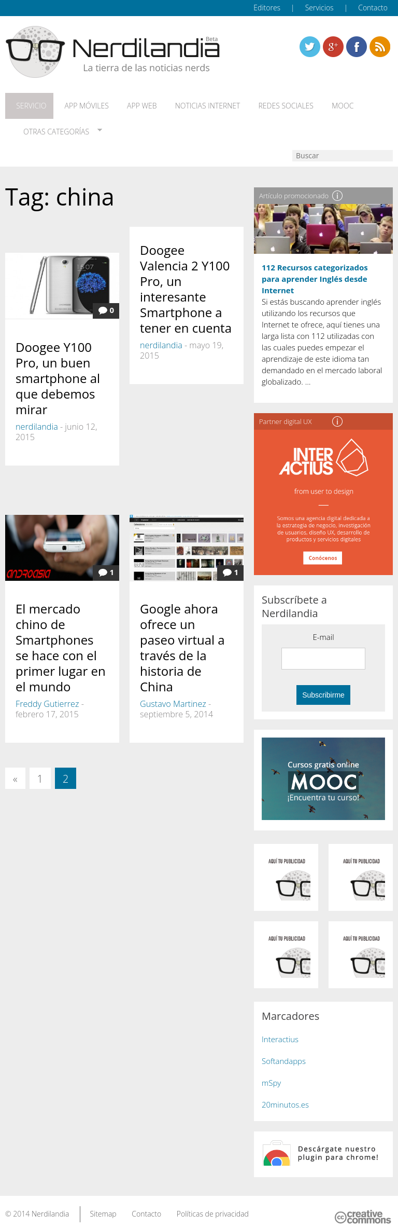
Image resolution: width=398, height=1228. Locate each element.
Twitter (310, 46)
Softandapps (284, 1053)
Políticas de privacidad (213, 1206)
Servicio (27, 104)
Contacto (373, 7)
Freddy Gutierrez (47, 696)
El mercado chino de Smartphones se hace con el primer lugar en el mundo (61, 640)
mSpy (271, 1075)
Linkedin (379, 46)
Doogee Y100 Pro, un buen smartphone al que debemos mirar (58, 370)
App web (131, 104)
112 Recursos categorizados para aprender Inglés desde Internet (315, 271)
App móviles (79, 104)
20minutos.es (285, 1096)
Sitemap (103, 1206)
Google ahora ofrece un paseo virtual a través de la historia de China (182, 640)
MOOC (320, 104)
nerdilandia (37, 419)
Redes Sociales (267, 104)
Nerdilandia (50, 1206)
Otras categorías (51, 126)
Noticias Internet (192, 104)
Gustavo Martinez (173, 696)
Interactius (280, 1031)
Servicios (319, 7)
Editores (266, 7)
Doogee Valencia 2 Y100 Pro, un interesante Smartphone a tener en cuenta (186, 281)
